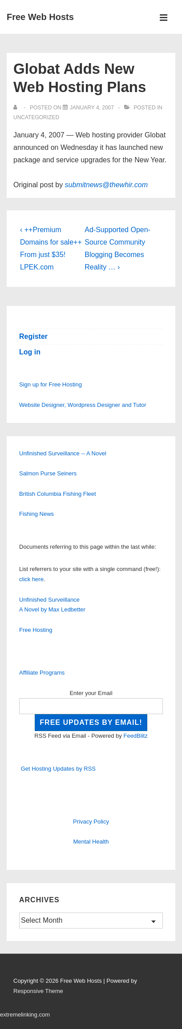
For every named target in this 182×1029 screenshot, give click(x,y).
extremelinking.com (25, 1014)
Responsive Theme (38, 991)
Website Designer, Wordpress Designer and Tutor (82, 405)
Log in (29, 352)
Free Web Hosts (40, 17)
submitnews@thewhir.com (106, 185)
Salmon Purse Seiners (48, 473)
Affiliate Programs (42, 672)
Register (33, 336)
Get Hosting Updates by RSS (58, 768)
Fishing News (36, 513)
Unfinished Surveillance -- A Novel (62, 453)
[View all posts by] (17, 108)
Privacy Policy (91, 821)
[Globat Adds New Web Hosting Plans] (92, 108)
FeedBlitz (135, 735)
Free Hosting (35, 630)
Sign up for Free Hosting (50, 384)
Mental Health (91, 841)
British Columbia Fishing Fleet (57, 493)
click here (31, 579)
